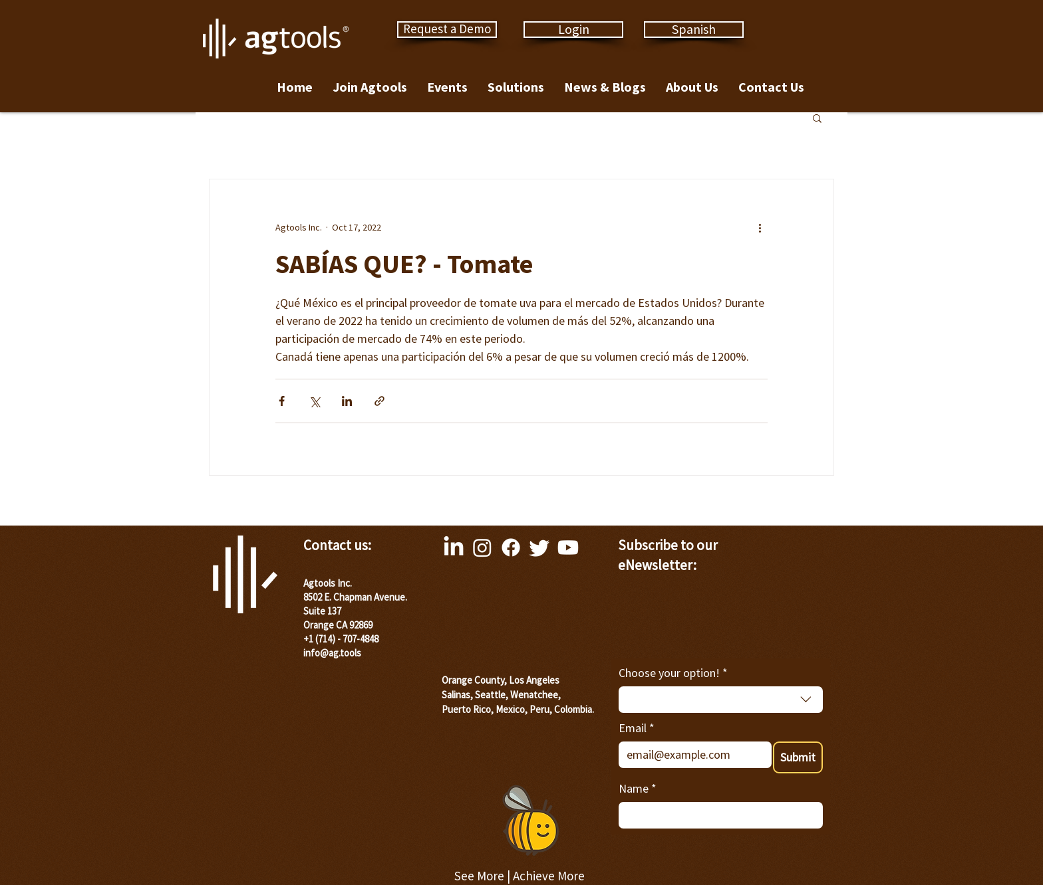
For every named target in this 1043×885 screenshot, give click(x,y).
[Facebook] (511, 547)
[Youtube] (568, 547)
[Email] (691, 754)
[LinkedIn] (454, 547)
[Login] (573, 29)
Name (638, 788)
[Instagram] (482, 547)
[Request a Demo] (447, 29)
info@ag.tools (332, 652)
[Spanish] (694, 29)
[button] (817, 117)
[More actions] (760, 227)
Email (637, 728)
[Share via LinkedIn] (347, 401)
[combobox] (721, 699)
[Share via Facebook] (281, 401)
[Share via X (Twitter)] (314, 401)
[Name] (717, 815)
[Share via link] (379, 401)
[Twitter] (539, 547)
